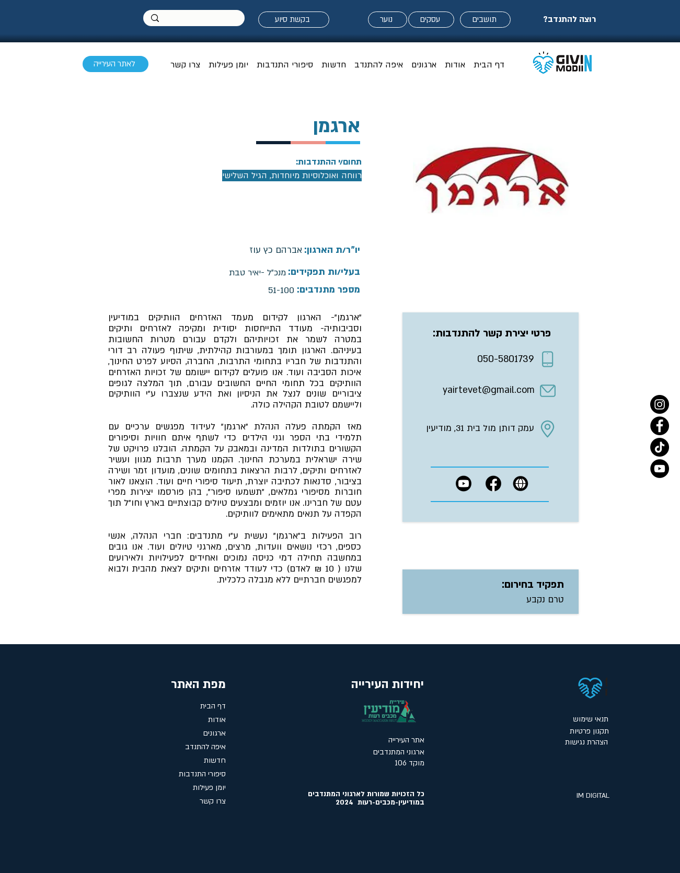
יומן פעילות (209, 788)
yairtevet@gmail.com (489, 390)
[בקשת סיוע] (293, 19)
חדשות (215, 760)
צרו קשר (213, 801)
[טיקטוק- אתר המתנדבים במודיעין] (659, 447)
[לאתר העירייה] (115, 64)
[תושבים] (485, 19)
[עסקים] (431, 19)
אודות (217, 720)
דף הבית (213, 706)
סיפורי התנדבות (202, 774)
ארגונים (214, 733)
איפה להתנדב (205, 747)
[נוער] (387, 19)
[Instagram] (659, 404)
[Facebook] (659, 425)
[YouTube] (659, 468)
